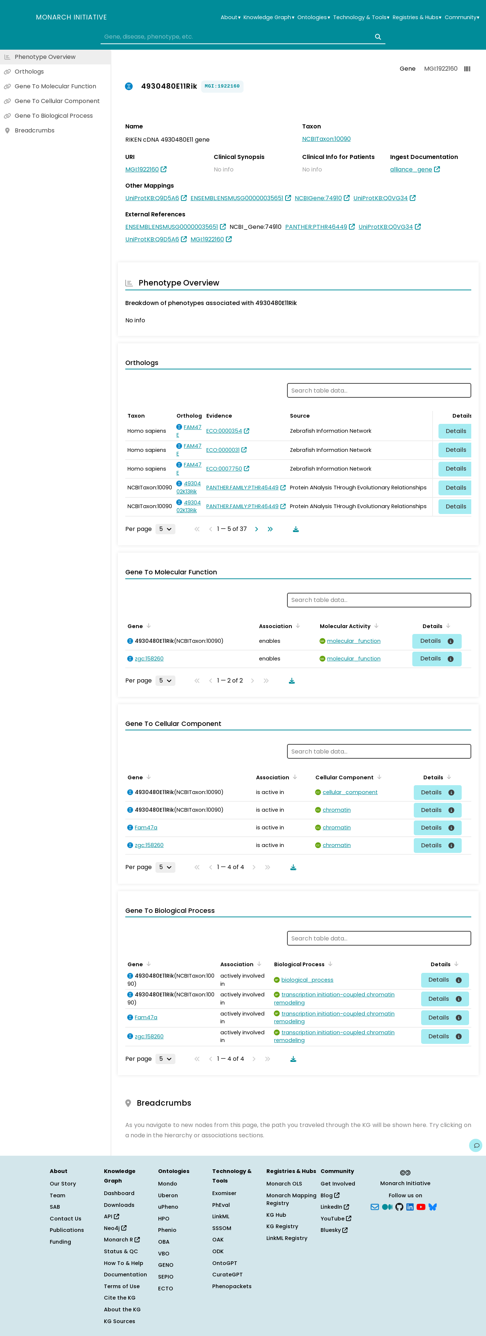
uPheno (168, 1207)
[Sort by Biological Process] (329, 963)
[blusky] (433, 1206)
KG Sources (119, 1321)
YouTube (336, 1218)
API (111, 1216)
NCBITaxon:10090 (326, 139)
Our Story (63, 1183)
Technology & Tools (361, 17)
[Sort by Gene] (147, 625)
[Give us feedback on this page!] (475, 1145)
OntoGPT (224, 1263)
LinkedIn (335, 1207)
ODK (218, 1251)
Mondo (167, 1183)
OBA (163, 1241)
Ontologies (313, 17)
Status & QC (121, 1251)
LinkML (220, 1216)
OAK (218, 1239)
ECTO (165, 1288)
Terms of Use (122, 1286)
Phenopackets (232, 1286)
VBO (163, 1253)
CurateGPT (227, 1274)
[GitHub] (399, 1206)
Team (57, 1195)
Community (462, 17)
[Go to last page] (268, 529)
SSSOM (221, 1228)
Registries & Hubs (417, 17)
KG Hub (276, 1215)
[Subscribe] (375, 1206)
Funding (60, 1241)
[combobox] (243, 36)
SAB (55, 1207)
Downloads (119, 1205)
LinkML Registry (286, 1238)
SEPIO (166, 1276)
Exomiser (224, 1193)
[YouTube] (421, 1206)
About (230, 17)
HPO (163, 1218)
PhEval (221, 1205)
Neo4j (115, 1228)
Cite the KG (120, 1297)
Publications (67, 1230)
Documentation (125, 1274)
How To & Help (123, 1263)
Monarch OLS (284, 1183)
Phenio (167, 1230)
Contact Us (65, 1218)
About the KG (122, 1309)
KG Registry (282, 1226)
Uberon (168, 1195)
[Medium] (387, 1206)
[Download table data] (294, 529)
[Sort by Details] (447, 625)
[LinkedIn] (410, 1206)
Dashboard (119, 1193)
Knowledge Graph (269, 17)
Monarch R (122, 1239)
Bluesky (334, 1230)
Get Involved (338, 1183)
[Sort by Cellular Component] (378, 776)
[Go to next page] (255, 529)
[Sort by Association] (296, 625)
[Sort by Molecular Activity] (375, 625)
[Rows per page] (165, 529)
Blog (330, 1195)
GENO (166, 1265)
